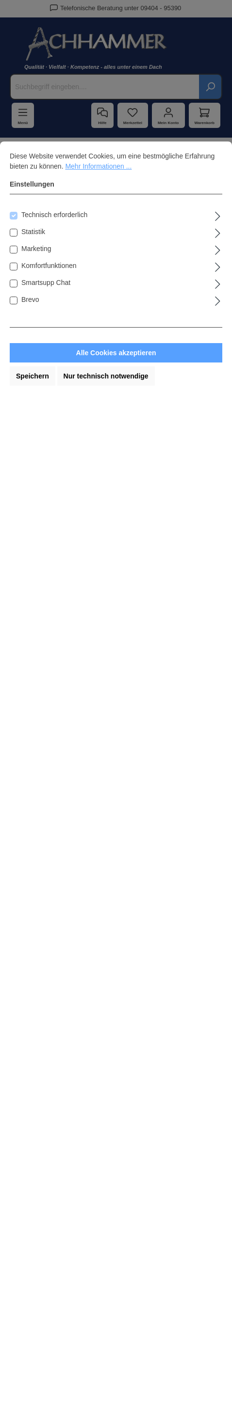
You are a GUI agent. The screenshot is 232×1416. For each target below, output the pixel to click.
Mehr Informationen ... (98, 166)
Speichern (32, 376)
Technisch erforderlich (54, 215)
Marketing (36, 248)
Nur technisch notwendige (106, 376)
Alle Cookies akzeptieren (116, 353)
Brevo (30, 299)
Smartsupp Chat (45, 282)
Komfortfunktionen (49, 265)
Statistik (33, 232)
